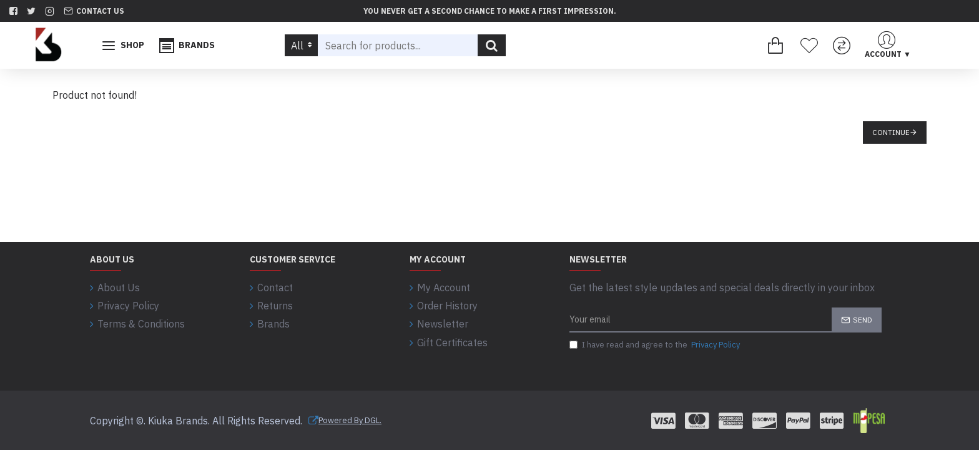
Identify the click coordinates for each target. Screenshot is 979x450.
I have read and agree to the (655, 345)
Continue (891, 132)
